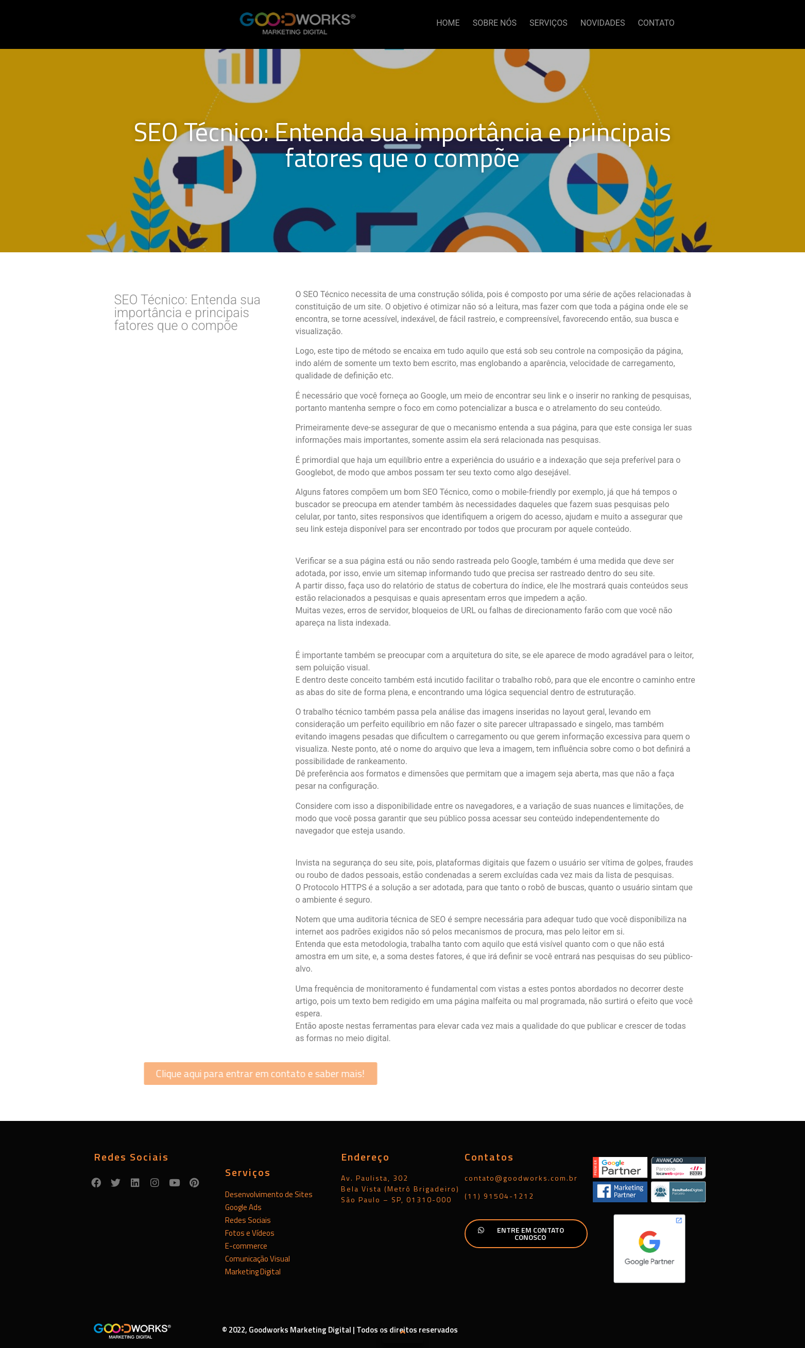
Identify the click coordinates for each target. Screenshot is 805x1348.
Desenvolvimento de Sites (269, 1194)
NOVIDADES (602, 23)
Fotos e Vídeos (250, 1233)
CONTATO (656, 23)
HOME (447, 23)
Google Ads (243, 1207)
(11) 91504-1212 (499, 1195)
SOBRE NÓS (495, 23)
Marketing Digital (253, 1271)
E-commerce (246, 1246)
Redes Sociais (248, 1220)
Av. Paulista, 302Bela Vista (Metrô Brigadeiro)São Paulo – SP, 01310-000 (400, 1188)
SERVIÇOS (548, 23)
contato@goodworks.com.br (521, 1177)
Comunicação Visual (257, 1259)
